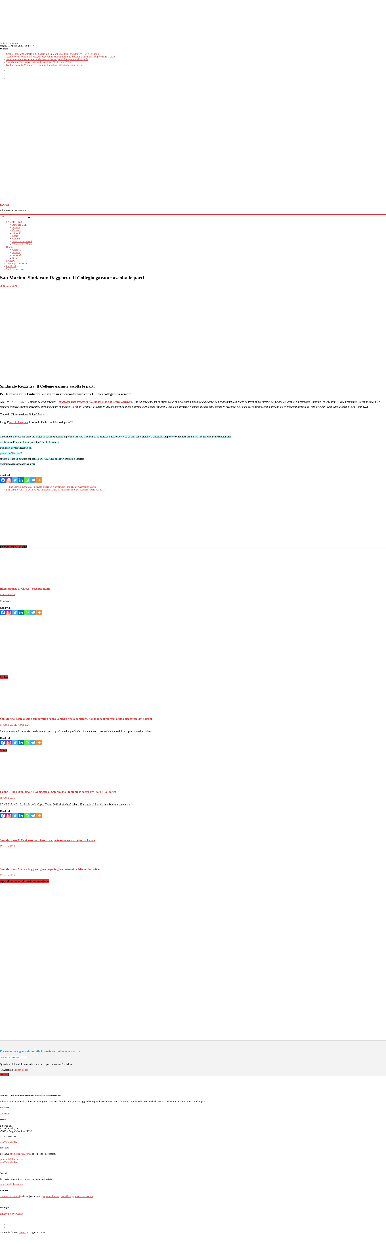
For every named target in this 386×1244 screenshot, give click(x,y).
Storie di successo (15, 269)
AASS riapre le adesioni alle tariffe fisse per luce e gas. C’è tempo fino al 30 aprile (47, 59)
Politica (16, 227)
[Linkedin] (21, 480)
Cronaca (16, 230)
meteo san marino (84, 1196)
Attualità (16, 233)
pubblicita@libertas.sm (11, 1159)
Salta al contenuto (9, 43)
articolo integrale (18, 422)
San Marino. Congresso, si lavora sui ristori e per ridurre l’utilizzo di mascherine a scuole (52, 487)
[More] (39, 480)
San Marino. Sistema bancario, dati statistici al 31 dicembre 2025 (38, 62)
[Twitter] (15, 480)
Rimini (9, 247)
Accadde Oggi (19, 224)
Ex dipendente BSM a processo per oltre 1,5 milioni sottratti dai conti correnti (44, 65)
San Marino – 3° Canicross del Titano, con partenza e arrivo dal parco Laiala (47, 840)
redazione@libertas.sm (11, 1184)
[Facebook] (3, 480)
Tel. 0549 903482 (8, 1141)
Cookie (19, 1213)
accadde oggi (67, 1196)
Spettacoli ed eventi (22, 241)
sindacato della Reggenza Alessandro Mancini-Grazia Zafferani (95, 401)
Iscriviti (4, 1074)
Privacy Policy (21, 1069)
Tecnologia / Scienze (16, 263)
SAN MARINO (14, 222)
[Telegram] (33, 480)
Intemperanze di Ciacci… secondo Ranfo (25, 588)
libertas (4, 204)
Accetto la (7, 1069)
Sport (15, 236)
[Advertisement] (92, 520)
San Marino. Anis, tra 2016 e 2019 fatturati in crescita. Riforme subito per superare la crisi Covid (55, 489)
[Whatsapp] (27, 480)
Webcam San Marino (22, 244)
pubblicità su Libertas (20, 1153)
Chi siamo (5, 1113)
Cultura (16, 238)
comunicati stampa (9, 1196)
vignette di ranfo (51, 1196)
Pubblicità (11, 266)
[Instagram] (9, 480)
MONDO (10, 260)
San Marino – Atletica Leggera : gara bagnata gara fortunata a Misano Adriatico (50, 869)
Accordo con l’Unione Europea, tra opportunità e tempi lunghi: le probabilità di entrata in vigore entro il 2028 (60, 56)
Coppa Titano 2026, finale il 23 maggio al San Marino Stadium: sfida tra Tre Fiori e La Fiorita (52, 54)
